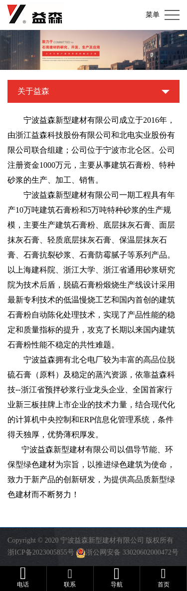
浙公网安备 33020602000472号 (132, 552)
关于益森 (33, 91)
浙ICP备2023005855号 (40, 552)
